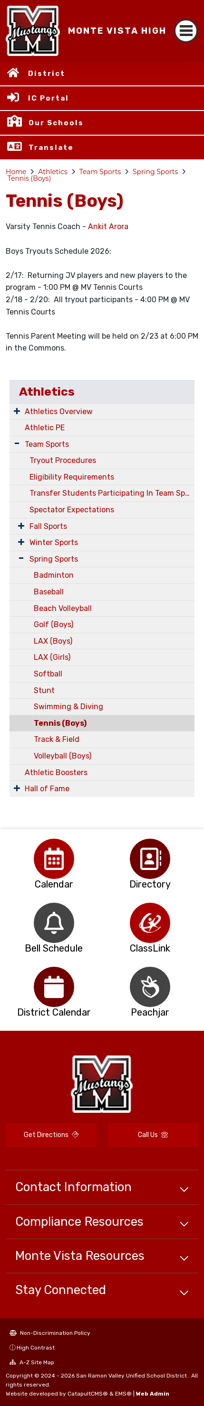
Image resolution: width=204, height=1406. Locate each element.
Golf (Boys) (53, 624)
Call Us (153, 1135)
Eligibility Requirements (71, 476)
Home (16, 171)
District (46, 73)
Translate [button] (51, 147)
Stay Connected (60, 1290)
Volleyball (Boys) (62, 755)
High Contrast (36, 1347)
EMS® (123, 1393)
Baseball (49, 591)
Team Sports (100, 171)
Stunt (44, 690)
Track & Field (56, 739)
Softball (48, 673)
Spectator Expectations (71, 509)
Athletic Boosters (56, 772)
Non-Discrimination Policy (50, 1333)
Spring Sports (155, 171)
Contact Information (73, 1187)
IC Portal (48, 98)
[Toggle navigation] (186, 31)
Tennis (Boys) (29, 178)
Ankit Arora (108, 226)
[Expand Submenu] (16, 410)
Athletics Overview (59, 411)
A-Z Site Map (32, 1362)
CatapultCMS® (88, 1393)
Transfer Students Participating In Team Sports (111, 493)
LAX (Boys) (53, 641)
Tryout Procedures (62, 460)
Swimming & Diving (68, 706)
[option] (54, 859)
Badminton (54, 575)
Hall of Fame (47, 788)
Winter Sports (53, 542)
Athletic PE (45, 427)
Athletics (53, 171)
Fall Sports (48, 526)
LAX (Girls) (52, 657)
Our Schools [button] (56, 123)
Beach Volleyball (63, 608)
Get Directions (51, 1135)
